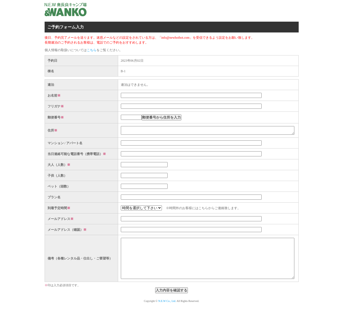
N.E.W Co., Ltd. (167, 310)
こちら (91, 50)
